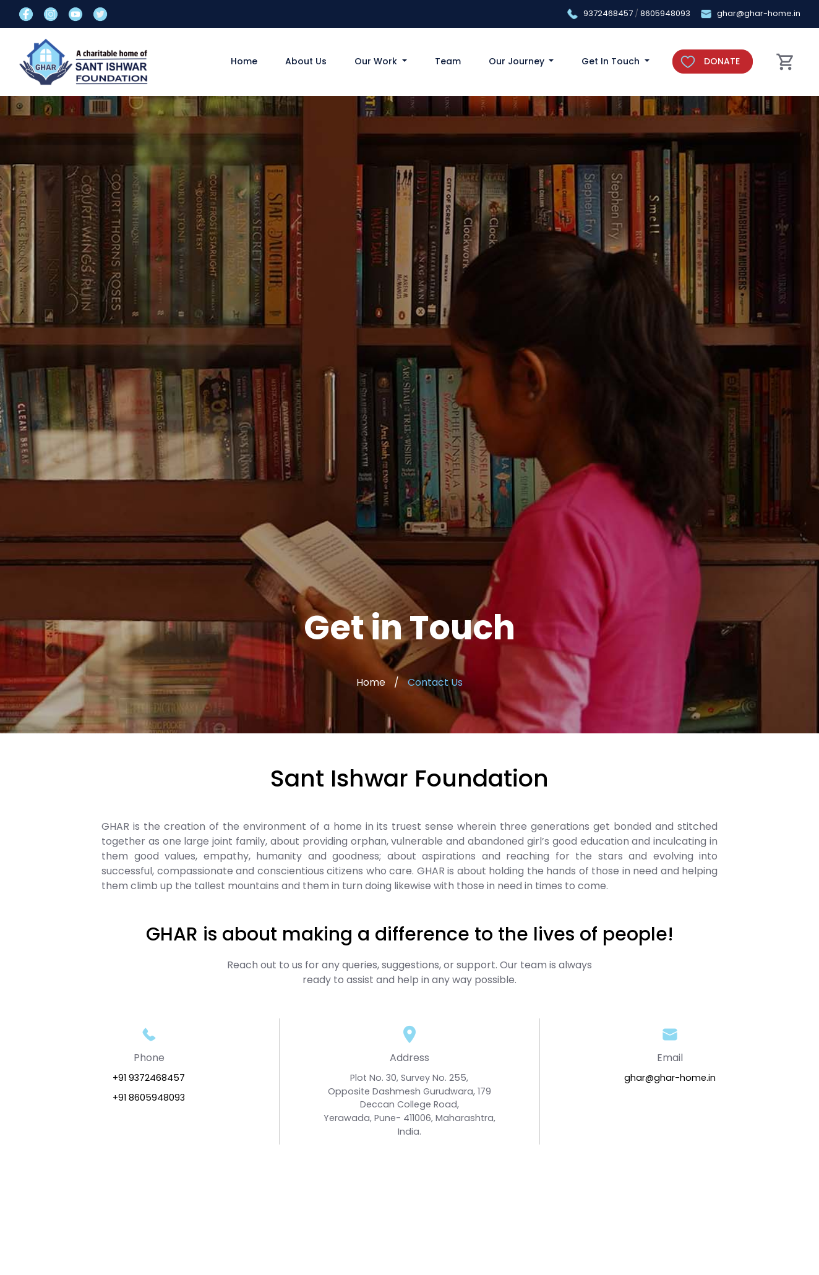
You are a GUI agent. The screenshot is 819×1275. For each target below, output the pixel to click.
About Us (306, 61)
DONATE (722, 61)
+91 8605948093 (149, 1097)
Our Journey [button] (518, 61)
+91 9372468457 (149, 1078)
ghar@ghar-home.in (758, 13)
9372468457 (608, 13)
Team (448, 61)
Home (244, 61)
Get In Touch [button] (611, 61)
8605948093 (665, 13)
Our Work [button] (377, 61)
